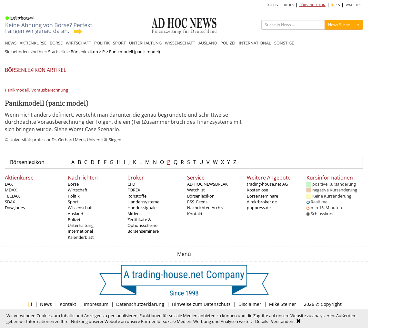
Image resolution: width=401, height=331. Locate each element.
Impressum (96, 304)
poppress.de (259, 207)
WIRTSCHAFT (78, 43)
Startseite (57, 51)
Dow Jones (15, 207)
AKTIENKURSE (33, 43)
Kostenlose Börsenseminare (262, 193)
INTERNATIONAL (255, 43)
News (46, 304)
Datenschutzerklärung (140, 304)
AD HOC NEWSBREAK (207, 184)
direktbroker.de (262, 202)
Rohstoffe (136, 196)
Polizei (74, 219)
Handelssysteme (143, 202)
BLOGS (289, 5)
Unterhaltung (81, 225)
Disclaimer (249, 304)
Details (261, 321)
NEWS (10, 43)
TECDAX (12, 196)
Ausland (75, 214)
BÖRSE (56, 43)
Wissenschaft (80, 207)
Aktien (133, 214)
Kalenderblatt (81, 237)
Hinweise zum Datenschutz (201, 304)
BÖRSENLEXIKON (312, 5)
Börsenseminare (143, 231)
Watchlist (196, 190)
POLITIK (102, 43)
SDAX (10, 202)
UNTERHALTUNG (145, 43)
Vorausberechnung (49, 90)
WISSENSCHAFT (180, 43)
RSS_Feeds (197, 202)
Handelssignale (141, 207)
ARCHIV (272, 5)
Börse (73, 184)
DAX (9, 184)
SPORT (119, 43)
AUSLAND (207, 43)
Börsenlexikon (84, 51)
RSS (335, 5)
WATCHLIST (354, 5)
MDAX (11, 190)
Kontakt (195, 214)
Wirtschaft (77, 190)
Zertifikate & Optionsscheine (142, 222)
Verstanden (282, 321)
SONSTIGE (284, 43)
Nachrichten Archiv (205, 207)
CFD (131, 184)
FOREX (133, 190)
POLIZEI (228, 43)
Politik (74, 196)
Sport (73, 202)
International (80, 231)
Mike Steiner (282, 304)
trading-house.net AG (267, 184)
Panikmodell (17, 90)
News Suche (339, 24)
